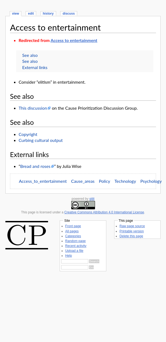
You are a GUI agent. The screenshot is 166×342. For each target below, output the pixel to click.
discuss (69, 13)
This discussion (33, 107)
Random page (75, 241)
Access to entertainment (55, 27)
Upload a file (74, 251)
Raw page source (132, 226)
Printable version (132, 231)
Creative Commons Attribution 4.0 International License (104, 212)
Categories (73, 236)
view (15, 13)
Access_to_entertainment (43, 181)
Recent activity (76, 246)
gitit (91, 199)
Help (68, 256)
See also (30, 55)
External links (35, 67)
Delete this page (131, 236)
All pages (72, 231)
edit (31, 13)
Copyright (28, 134)
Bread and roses (35, 166)
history (48, 13)
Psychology (151, 181)
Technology (125, 181)
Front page (73, 226)
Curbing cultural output (41, 140)
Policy (104, 181)
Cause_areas (82, 181)
